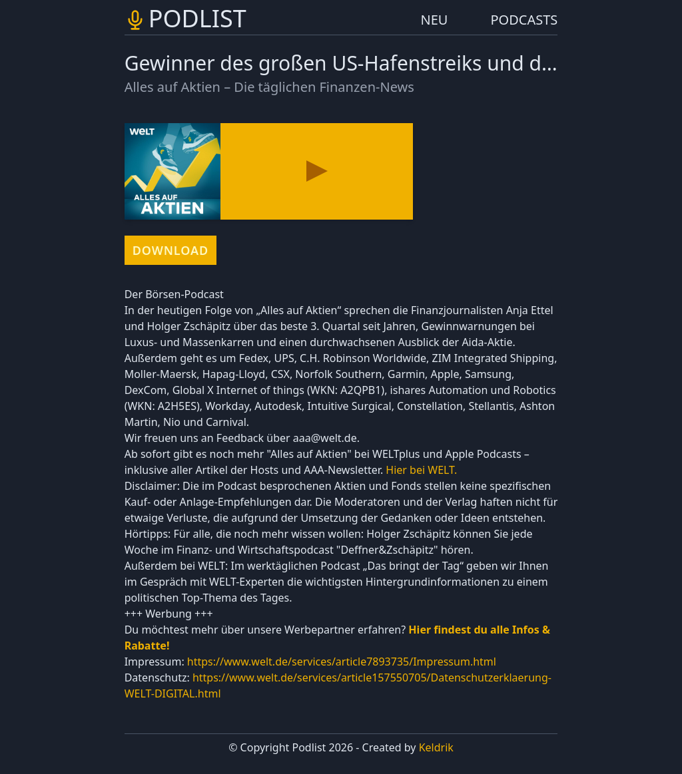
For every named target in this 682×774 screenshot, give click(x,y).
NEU (434, 20)
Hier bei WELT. (420, 470)
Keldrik (436, 747)
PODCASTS (524, 20)
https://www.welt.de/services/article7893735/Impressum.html (341, 661)
